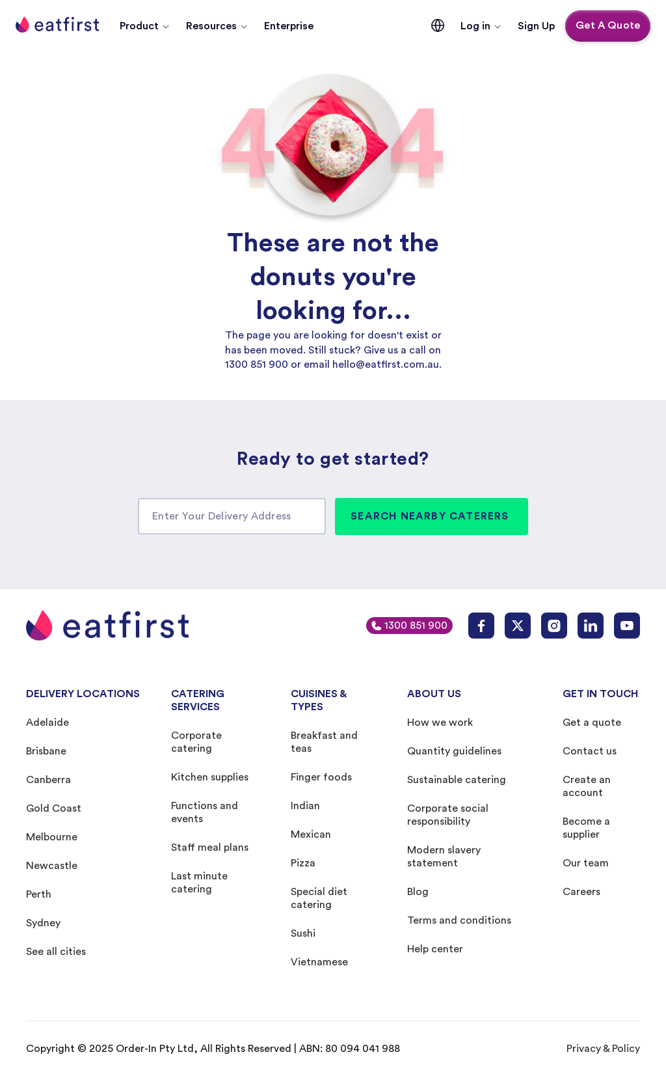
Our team (586, 863)
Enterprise (288, 26)
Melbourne (51, 837)
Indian (305, 806)
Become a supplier (586, 828)
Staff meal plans (209, 847)
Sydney (43, 923)
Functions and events (204, 812)
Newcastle (51, 866)
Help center (435, 949)
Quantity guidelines (454, 751)
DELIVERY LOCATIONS (83, 694)
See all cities (56, 951)
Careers (581, 892)
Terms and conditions (459, 920)
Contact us (590, 751)
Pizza (303, 863)
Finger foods (321, 777)
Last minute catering (199, 882)
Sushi (303, 933)
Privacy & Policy (603, 1048)
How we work (440, 722)
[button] (145, 26)
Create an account (587, 786)
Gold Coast (53, 808)
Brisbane (46, 751)
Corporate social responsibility (447, 815)
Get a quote (592, 722)
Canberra (48, 780)
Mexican (311, 834)
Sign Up (536, 26)
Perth (38, 894)
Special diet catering (319, 898)
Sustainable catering (456, 780)
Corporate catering (196, 742)
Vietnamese (319, 962)
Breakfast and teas (324, 742)
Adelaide (47, 722)
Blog (418, 892)
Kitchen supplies (209, 777)
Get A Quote (608, 25)
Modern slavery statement (444, 856)
